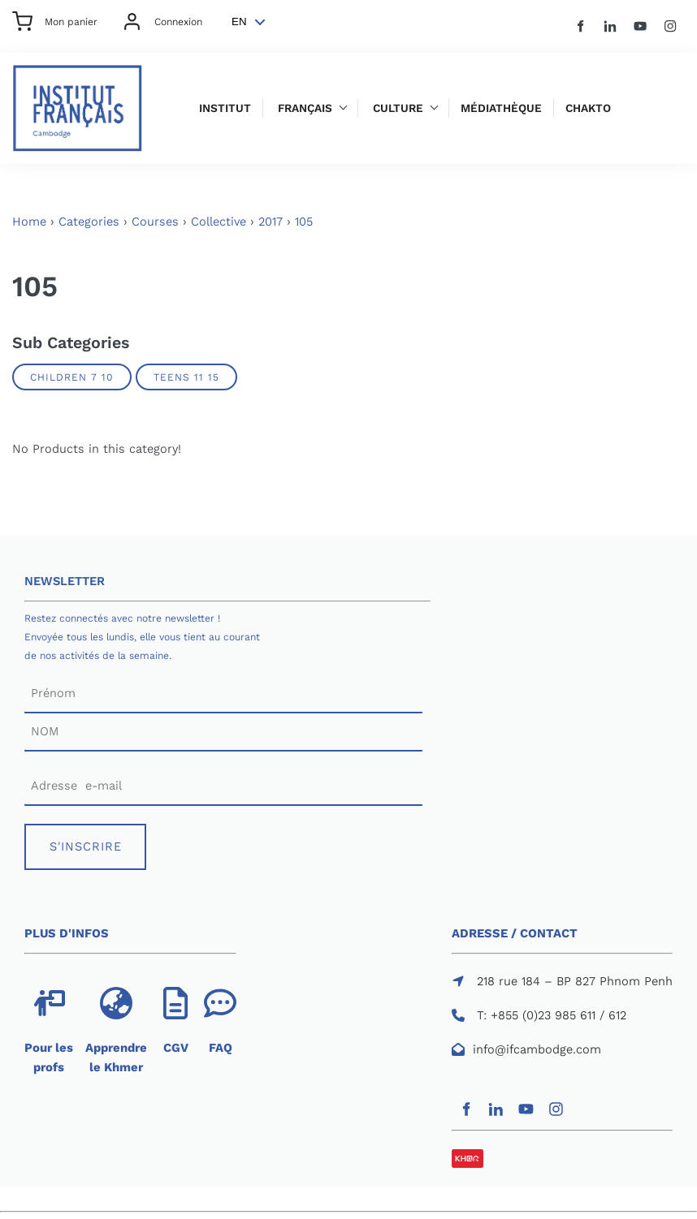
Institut (225, 108)
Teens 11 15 (186, 377)
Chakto (588, 108)
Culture (398, 108)
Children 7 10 (72, 377)
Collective (218, 221)
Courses (155, 221)
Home (29, 221)
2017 (270, 221)
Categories (88, 221)
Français (305, 108)
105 (304, 221)
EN (239, 21)
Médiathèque (501, 108)
